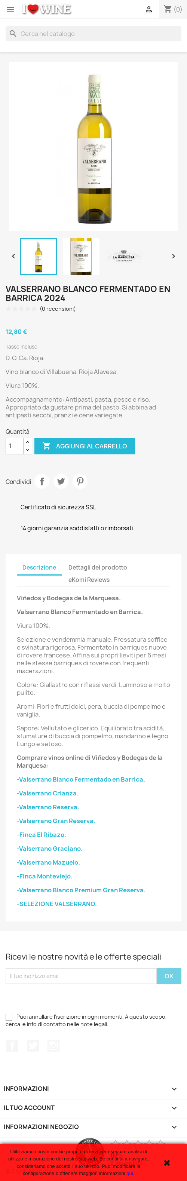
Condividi (41, 481)
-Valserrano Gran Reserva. (56, 821)
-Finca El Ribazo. (41, 835)
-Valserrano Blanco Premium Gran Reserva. (81, 890)
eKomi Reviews (89, 580)
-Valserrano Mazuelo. (48, 862)
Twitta (60, 481)
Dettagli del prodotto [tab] (97, 567)
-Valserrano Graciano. (50, 848)
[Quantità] (15, 446)
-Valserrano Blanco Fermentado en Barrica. (81, 779)
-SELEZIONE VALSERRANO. (57, 904)
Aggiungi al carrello (84, 446)
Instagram (53, 1046)
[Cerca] (93, 33)
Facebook (12, 1046)
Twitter (33, 1046)
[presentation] (62, 998)
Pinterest (80, 481)
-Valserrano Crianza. (48, 793)
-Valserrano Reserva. (48, 807)
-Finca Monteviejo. (45, 876)
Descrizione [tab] (39, 567)
